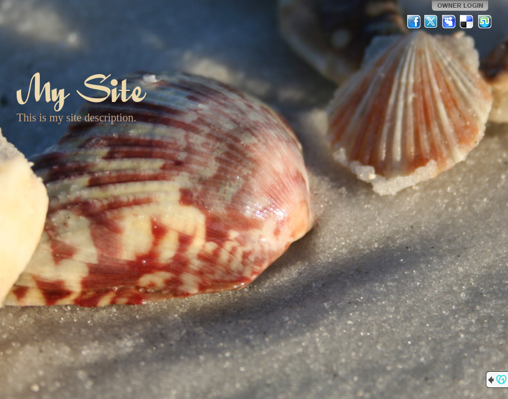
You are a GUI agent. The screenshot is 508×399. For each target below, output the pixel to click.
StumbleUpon (484, 21)
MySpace (449, 21)
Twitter (431, 21)
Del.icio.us (467, 21)
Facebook (414, 21)
